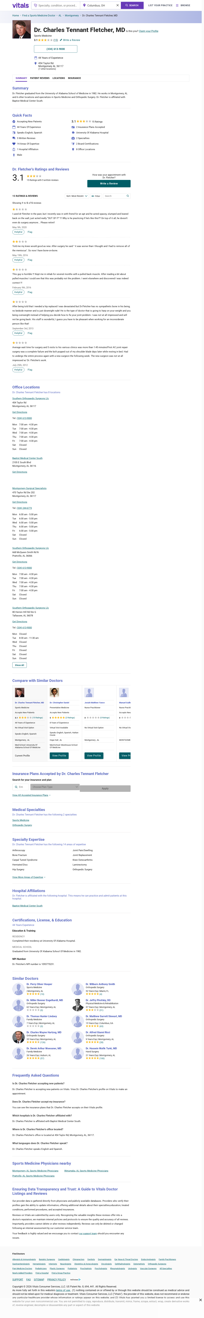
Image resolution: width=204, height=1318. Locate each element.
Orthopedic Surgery (22, 823)
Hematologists (39, 1262)
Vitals (128, 420)
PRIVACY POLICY (56, 1278)
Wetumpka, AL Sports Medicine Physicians (86, 1169)
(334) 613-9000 (24, 418)
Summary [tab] (21, 78)
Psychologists (101, 1267)
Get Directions (19, 412)
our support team (88, 1232)
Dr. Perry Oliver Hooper (39, 982)
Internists (53, 1262)
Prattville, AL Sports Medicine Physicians (33, 1174)
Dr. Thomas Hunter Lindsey (42, 1014)
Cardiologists (64, 1258)
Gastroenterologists (21, 1262)
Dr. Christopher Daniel (59, 702)
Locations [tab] (59, 78)
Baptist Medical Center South (27, 904)
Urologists (132, 1267)
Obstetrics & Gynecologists (86, 1262)
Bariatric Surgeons (47, 1258)
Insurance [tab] (74, 78)
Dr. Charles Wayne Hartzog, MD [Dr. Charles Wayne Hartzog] (44, 1031)
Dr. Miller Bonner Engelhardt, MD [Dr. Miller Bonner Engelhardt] (45, 998)
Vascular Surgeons (148, 1267)
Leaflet (112, 420)
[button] (114, 406)
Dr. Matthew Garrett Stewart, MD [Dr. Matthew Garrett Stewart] (104, 1014)
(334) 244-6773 (24, 508)
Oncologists (106, 1262)
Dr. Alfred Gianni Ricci (98, 1031)
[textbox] (55, 5)
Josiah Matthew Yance (95, 702)
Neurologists (65, 1262)
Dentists (91, 1258)
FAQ (28, 1278)
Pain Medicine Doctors (22, 1267)
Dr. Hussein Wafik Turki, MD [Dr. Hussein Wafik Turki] (101, 1047)
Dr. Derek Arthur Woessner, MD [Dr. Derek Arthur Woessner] (44, 1047)
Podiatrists (72, 1267)
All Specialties (166, 1267)
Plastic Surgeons (57, 1267)
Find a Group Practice (61, 1271)
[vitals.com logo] (20, 5)
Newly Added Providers (22, 1271)
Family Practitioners (167, 1258)
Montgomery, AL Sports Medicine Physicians (35, 1169)
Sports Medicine (20, 818)
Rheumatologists (117, 1267)
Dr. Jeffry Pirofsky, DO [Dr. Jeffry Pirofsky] (98, 998)
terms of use (63, 1288)
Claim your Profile (148, 31)
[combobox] (55, 5)
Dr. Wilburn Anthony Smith (100, 982)
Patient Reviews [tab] (39, 78)
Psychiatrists (86, 1267)
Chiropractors (78, 1258)
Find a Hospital (42, 1271)
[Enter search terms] (77, 196)
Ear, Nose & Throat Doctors (126, 1258)
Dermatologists (104, 1258)
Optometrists (139, 1262)
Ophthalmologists (122, 1262)
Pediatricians (41, 1267)
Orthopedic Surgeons (157, 1262)
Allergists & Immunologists (24, 1258)
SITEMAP (39, 1278)
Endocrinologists (148, 1258)
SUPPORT (17, 1278)
